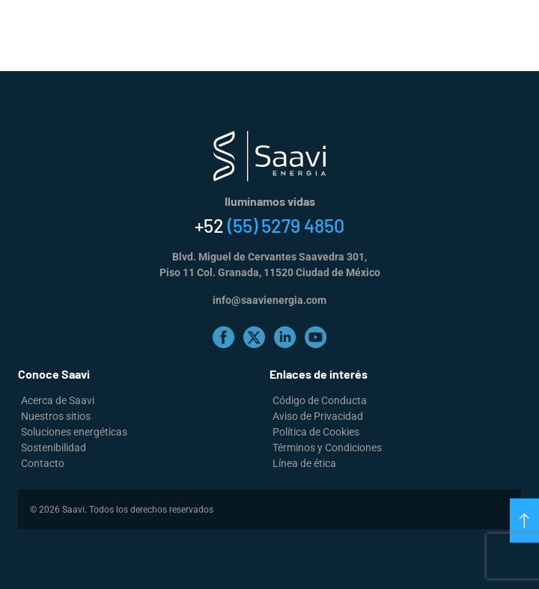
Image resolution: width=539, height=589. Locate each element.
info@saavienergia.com (269, 300)
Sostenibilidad (53, 448)
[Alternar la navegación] (523, 22)
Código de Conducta (319, 400)
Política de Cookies (315, 432)
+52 (269, 225)
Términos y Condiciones (327, 448)
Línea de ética (304, 463)
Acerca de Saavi (57, 400)
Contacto (42, 463)
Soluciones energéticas (74, 432)
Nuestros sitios (56, 416)
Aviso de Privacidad (317, 416)
